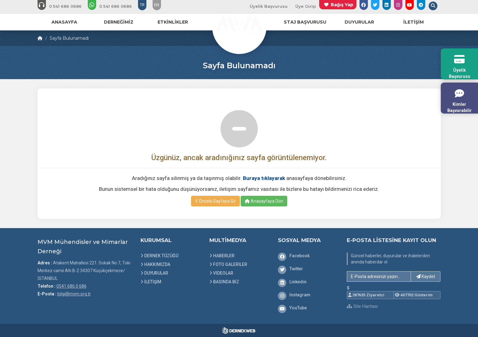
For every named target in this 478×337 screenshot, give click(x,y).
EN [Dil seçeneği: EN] (156, 4)
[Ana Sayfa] (239, 26)
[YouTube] (307, 308)
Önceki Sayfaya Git (215, 201)
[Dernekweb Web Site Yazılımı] (239, 330)
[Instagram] (307, 295)
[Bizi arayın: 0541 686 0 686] (64, 6)
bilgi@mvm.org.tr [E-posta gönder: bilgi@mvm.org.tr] (74, 293)
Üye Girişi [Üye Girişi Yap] (305, 6)
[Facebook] (307, 256)
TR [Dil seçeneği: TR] (142, 4)
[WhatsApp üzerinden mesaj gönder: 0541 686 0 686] (114, 6)
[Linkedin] (307, 282)
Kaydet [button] (425, 276)
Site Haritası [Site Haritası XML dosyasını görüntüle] (362, 306)
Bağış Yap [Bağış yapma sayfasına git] (342, 4)
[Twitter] (307, 269)
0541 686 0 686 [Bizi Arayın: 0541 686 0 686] (71, 286)
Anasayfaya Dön (264, 201)
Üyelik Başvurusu (269, 6)
